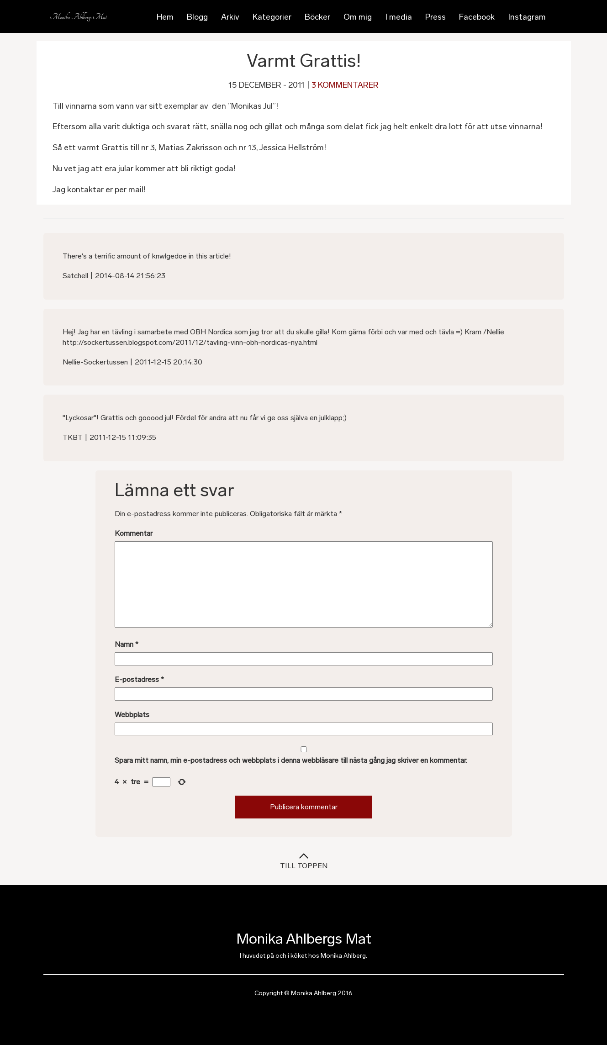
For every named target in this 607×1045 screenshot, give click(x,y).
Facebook (477, 17)
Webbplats (132, 714)
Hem (165, 17)
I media (398, 17)
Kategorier (272, 17)
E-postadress (139, 679)
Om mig (357, 17)
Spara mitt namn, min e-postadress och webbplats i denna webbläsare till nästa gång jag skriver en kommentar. (291, 760)
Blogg (197, 17)
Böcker (317, 17)
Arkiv (230, 17)
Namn (126, 644)
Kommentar (134, 533)
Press (435, 17)
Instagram (527, 17)
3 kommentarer (345, 85)
